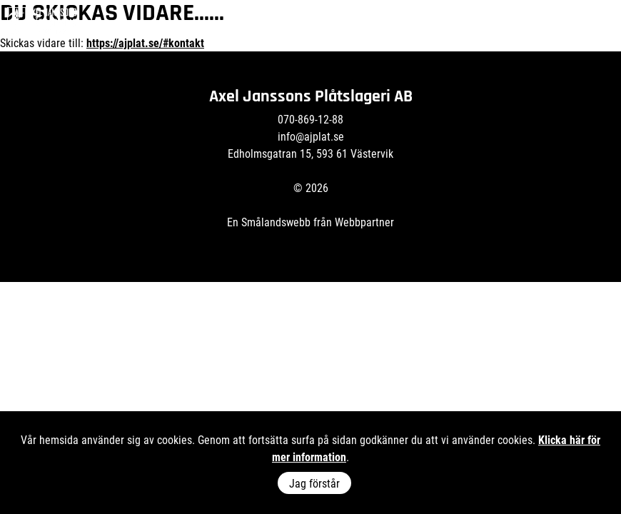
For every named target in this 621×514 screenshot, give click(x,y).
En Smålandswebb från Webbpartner (310, 221)
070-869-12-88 (310, 118)
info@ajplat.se (311, 135)
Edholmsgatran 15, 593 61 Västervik (310, 153)
